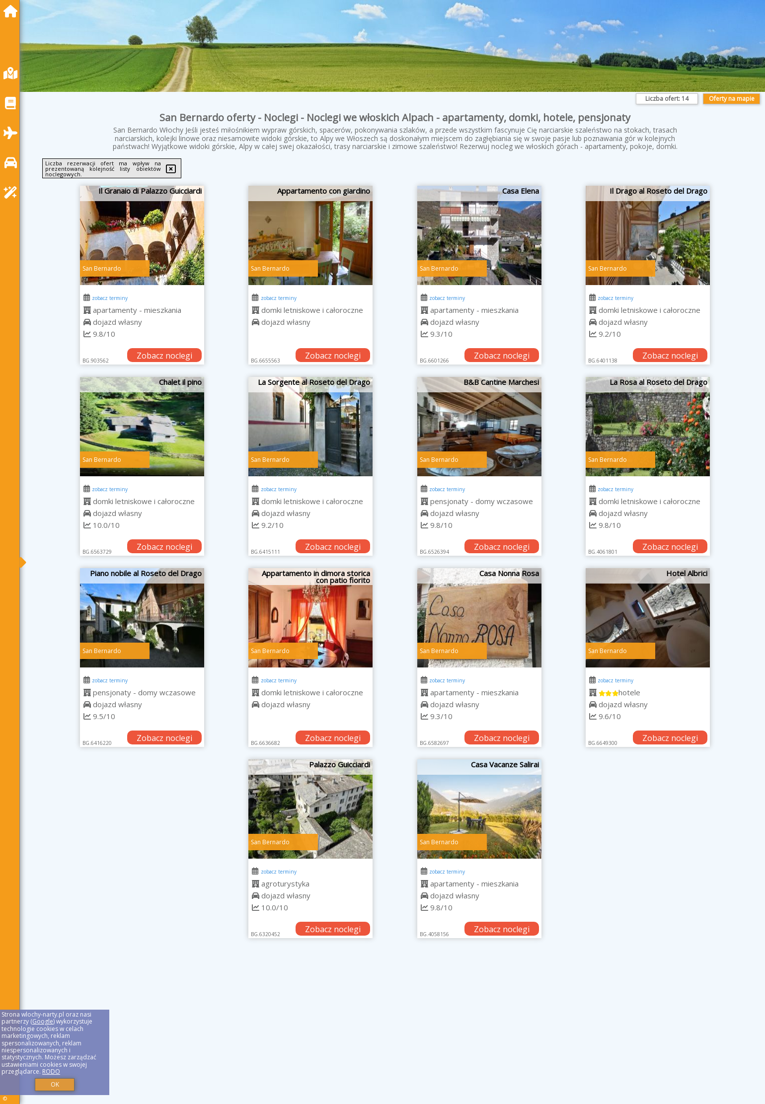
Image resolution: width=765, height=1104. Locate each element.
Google (42, 1021)
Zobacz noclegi (164, 355)
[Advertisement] (328, 1033)
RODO (51, 1071)
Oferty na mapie (732, 98)
